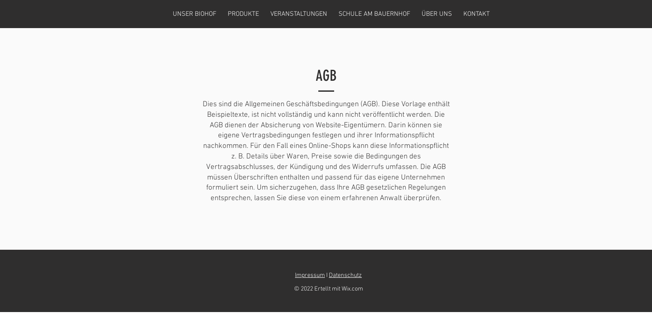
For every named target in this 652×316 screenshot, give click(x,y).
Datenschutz (345, 275)
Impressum (310, 275)
